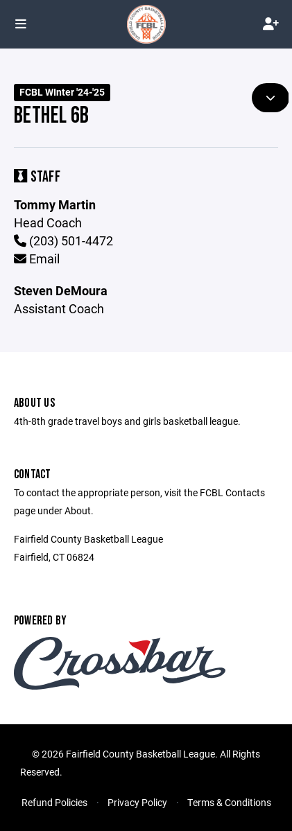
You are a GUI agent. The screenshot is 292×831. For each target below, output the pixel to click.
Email (37, 258)
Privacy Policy (137, 802)
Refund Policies (54, 802)
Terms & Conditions (229, 802)
